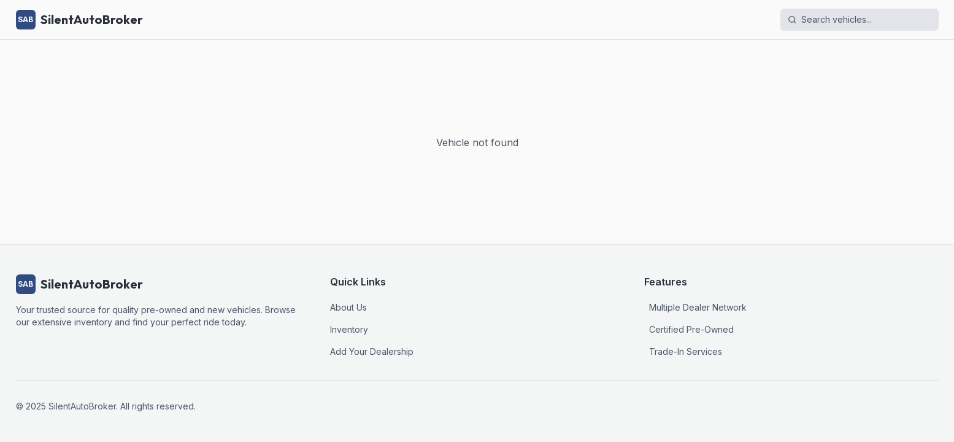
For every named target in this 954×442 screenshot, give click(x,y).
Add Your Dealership (372, 351)
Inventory (349, 329)
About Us (348, 307)
